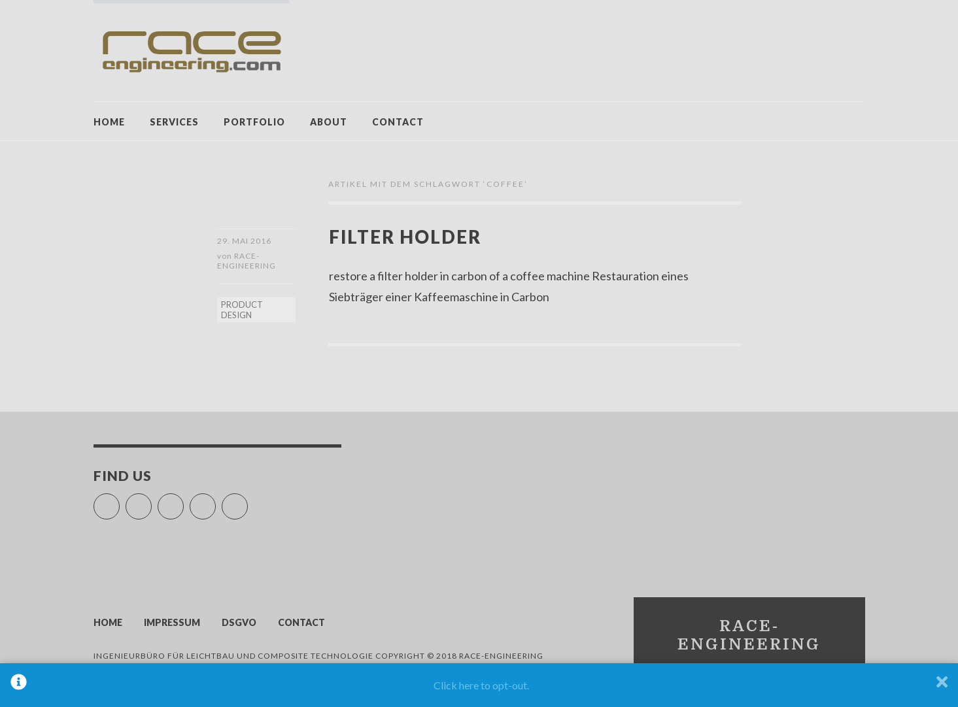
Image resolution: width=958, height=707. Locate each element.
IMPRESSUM (172, 623)
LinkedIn (247, 502)
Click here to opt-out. (481, 685)
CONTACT (398, 121)
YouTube (151, 502)
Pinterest (215, 502)
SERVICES (174, 121)
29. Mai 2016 (244, 241)
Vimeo (183, 502)
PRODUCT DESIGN (242, 311)
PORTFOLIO (254, 121)
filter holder (408, 236)
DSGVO (239, 623)
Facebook (119, 502)
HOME (109, 121)
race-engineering (246, 262)
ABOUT (328, 121)
